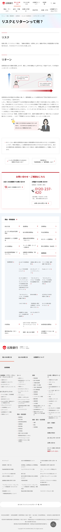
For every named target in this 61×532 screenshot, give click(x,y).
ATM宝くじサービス (53, 399)
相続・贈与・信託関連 (38, 419)
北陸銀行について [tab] (39, 357)
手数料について (4, 414)
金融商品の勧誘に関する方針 (9, 480)
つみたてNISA (23, 303)
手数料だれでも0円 (53, 380)
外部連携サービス (6, 491)
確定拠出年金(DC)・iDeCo (24, 435)
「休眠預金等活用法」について (9, 493)
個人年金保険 (37, 380)
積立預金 (20, 426)
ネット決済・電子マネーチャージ (54, 391)
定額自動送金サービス (54, 410)
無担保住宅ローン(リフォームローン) (24, 381)
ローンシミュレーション (24, 399)
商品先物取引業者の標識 (27, 491)
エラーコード (4, 409)
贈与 (35, 425)
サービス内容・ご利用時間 (7, 394)
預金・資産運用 (10, 16)
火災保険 (36, 403)
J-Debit (50, 403)
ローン (19, 375)
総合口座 (20, 419)
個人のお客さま (17, 3)
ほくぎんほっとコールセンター (54, 413)
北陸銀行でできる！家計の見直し (24, 440)
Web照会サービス (53, 401)
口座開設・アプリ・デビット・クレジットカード (7, 376)
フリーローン (21, 395)
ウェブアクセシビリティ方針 (27, 469)
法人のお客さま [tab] (23, 357)
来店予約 (50, 428)
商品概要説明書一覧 (45, 485)
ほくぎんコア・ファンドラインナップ (34, 271)
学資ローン (20, 386)
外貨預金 (20, 431)
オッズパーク (52, 394)
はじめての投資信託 (26, 16)
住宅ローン (20, 378)
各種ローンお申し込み (23, 397)
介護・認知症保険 (38, 387)
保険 (33, 375)
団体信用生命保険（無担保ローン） (24, 406)
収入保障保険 (37, 389)
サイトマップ (5, 460)
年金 (50, 396)
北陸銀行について (36, 3)
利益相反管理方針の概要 (8, 469)
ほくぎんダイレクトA (6, 391)
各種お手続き (51, 433)
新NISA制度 (33, 294)
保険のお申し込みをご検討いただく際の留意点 (39, 413)
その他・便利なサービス (53, 376)
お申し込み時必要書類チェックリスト (24, 402)
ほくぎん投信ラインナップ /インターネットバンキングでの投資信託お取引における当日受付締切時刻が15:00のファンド (23, 283)
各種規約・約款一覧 (6, 465)
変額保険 (36, 401)
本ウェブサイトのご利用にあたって (48, 473)
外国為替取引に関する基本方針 (47, 465)
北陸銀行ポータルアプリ (7, 382)
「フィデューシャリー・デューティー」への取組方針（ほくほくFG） (10, 486)
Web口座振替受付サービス (54, 387)
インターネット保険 (38, 396)
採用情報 (44, 3)
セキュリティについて (6, 405)
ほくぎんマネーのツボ (53, 438)
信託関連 (36, 427)
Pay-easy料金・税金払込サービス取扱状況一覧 (8, 402)
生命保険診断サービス (39, 409)
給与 (50, 405)
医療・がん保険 (37, 385)
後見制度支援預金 (22, 421)
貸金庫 (50, 384)
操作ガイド (3, 396)
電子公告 (23, 473)
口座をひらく (4, 380)
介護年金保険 (37, 382)
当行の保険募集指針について (28, 460)
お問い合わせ (51, 443)
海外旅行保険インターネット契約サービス (39, 406)
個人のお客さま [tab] (7, 357)
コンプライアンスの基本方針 (8, 473)
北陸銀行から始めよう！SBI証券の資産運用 (23, 314)
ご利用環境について (6, 407)
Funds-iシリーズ (47, 269)
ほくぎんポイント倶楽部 (54, 408)
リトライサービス (22, 409)
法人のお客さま (26, 3)
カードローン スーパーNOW (23, 391)
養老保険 (36, 399)
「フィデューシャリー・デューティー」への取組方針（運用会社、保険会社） (29, 486)
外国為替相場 (24, 480)
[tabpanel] (30, 412)
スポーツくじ (52, 382)
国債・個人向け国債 (23, 433)
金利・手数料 (51, 423)
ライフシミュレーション (24, 437)
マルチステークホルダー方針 (47, 491)
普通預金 (20, 417)
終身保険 (36, 378)
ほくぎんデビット (5, 384)
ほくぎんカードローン (23, 389)
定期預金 (20, 424)
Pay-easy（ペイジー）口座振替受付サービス (54, 417)
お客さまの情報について (8, 476)
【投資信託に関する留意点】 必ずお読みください (35, 305)
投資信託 (18, 16)
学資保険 (36, 394)
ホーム (3, 16)
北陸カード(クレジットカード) (8, 386)
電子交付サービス (5, 399)
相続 (35, 422)
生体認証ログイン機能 (6, 412)
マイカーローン (21, 384)
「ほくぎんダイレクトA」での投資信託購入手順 (23, 296)
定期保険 (36, 392)
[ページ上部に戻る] (53, 524)
